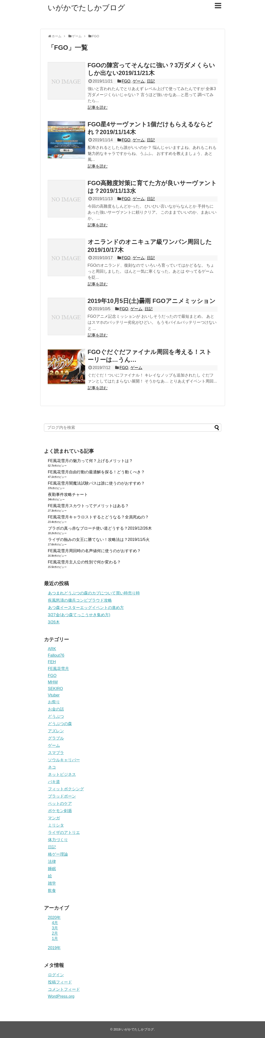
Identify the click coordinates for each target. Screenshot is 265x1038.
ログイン (56, 975)
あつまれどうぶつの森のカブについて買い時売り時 (94, 593)
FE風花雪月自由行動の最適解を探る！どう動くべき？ (96, 472)
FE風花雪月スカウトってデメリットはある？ (88, 506)
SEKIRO (55, 688)
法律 (52, 861)
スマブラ (56, 753)
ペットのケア (60, 803)
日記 (151, 81)
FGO (126, 81)
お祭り (54, 702)
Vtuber (54, 695)
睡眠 (52, 869)
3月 (55, 928)
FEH (52, 662)
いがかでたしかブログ (86, 8)
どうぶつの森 (60, 724)
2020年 (54, 917)
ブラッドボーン (62, 796)
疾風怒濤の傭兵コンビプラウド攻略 (80, 600)
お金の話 (56, 709)
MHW (53, 682)
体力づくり (58, 840)
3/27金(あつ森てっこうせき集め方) (79, 615)
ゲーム (139, 81)
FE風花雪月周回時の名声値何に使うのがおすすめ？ (94, 551)
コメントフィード (64, 989)
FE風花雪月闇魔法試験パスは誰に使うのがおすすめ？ (96, 483)
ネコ (52, 767)
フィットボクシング (66, 789)
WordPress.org (61, 996)
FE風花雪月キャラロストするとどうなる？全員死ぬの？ (98, 517)
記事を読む (98, 107)
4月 (55, 923)
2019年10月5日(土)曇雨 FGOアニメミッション (152, 300)
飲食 (52, 890)
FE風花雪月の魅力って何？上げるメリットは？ (90, 461)
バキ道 (54, 782)
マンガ (54, 818)
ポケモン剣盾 (60, 811)
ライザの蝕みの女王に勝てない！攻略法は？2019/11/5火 (99, 539)
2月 (55, 933)
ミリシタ (56, 825)
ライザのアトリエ (64, 832)
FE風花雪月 (58, 668)
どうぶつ (56, 716)
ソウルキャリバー (64, 760)
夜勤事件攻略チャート (68, 494)
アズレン (56, 731)
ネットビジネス (62, 774)
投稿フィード (60, 982)
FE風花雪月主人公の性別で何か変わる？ (84, 562)
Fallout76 (56, 655)
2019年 (54, 948)
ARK (52, 649)
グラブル (56, 738)
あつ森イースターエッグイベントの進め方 (86, 607)
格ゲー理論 (58, 854)
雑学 (52, 883)
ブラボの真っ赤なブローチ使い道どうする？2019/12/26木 (100, 528)
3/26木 (54, 622)
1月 (55, 938)
